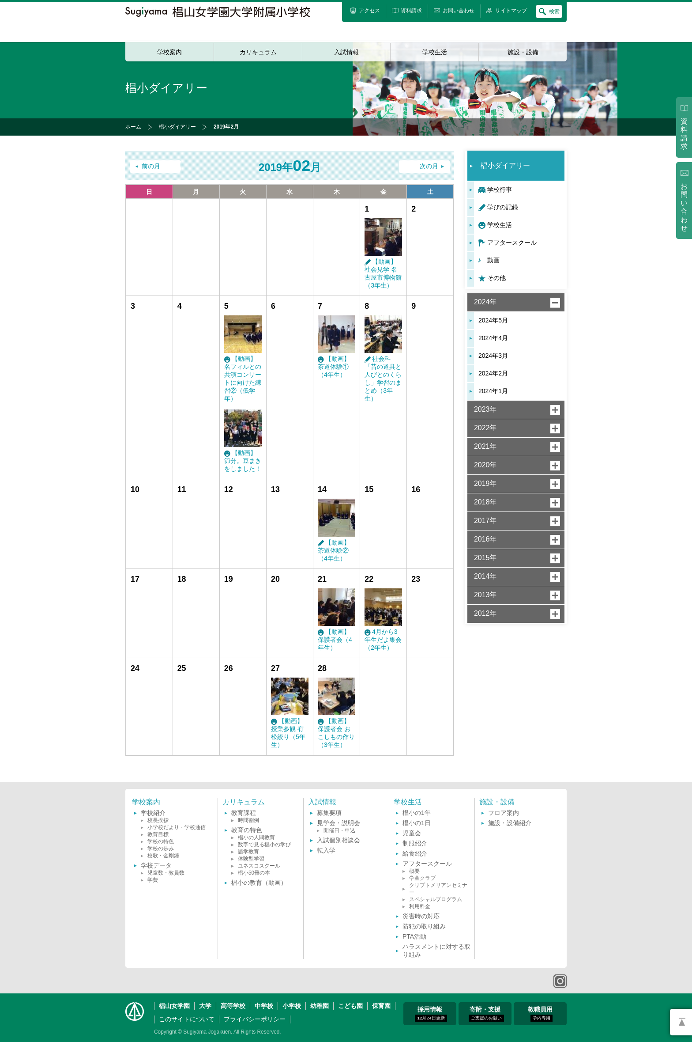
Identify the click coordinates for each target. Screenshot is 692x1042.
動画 (493, 260)
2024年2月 (493, 373)
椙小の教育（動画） (259, 882)
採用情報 (431, 1014)
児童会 (411, 833)
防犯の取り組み (424, 926)
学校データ (156, 865)
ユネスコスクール (259, 866)
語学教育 (248, 852)
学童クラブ (422, 878)
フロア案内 (503, 812)
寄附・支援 (486, 1014)
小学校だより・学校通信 (176, 827)
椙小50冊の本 (254, 873)
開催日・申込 (339, 830)
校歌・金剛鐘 (163, 856)
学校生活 (434, 52)
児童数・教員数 (165, 873)
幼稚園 (319, 1005)
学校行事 (499, 189)
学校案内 (169, 52)
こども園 (350, 1005)
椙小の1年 (416, 812)
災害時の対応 (421, 916)
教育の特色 (246, 830)
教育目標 (158, 834)
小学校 (291, 1005)
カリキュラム (258, 52)
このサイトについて (186, 1019)
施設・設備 (523, 52)
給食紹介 (414, 853)
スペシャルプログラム (435, 899)
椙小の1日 (416, 822)
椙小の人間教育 (256, 837)
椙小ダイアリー (177, 127)
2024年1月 (493, 390)
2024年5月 (493, 320)
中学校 (264, 1005)
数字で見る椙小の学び (264, 844)
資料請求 (684, 133)
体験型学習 (251, 859)
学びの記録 (502, 207)
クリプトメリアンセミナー (438, 888)
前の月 (151, 166)
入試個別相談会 (338, 840)
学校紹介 (153, 812)
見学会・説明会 (338, 822)
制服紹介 (414, 843)
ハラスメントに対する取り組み (436, 950)
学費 (152, 880)
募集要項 (329, 812)
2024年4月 (493, 337)
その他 (496, 277)
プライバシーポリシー (255, 1019)
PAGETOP (681, 1022)
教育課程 (243, 812)
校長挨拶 (158, 820)
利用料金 (419, 906)
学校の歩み (160, 848)
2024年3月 (493, 355)
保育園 (381, 1005)
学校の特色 (160, 841)
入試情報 (346, 52)
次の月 (429, 166)
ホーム (133, 127)
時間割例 (248, 820)
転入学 (326, 850)
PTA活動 (414, 936)
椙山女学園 (174, 1005)
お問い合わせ (684, 207)
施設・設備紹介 (509, 822)
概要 (414, 871)
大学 (205, 1005)
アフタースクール (512, 242)
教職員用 (540, 1014)
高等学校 (233, 1005)
